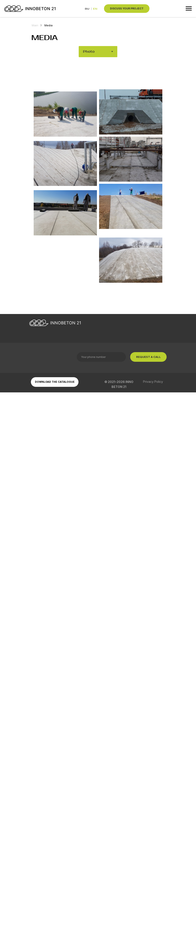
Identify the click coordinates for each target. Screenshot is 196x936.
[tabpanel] (98, 192)
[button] (126, 8)
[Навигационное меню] (189, 8)
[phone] (101, 357)
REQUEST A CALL (148, 357)
